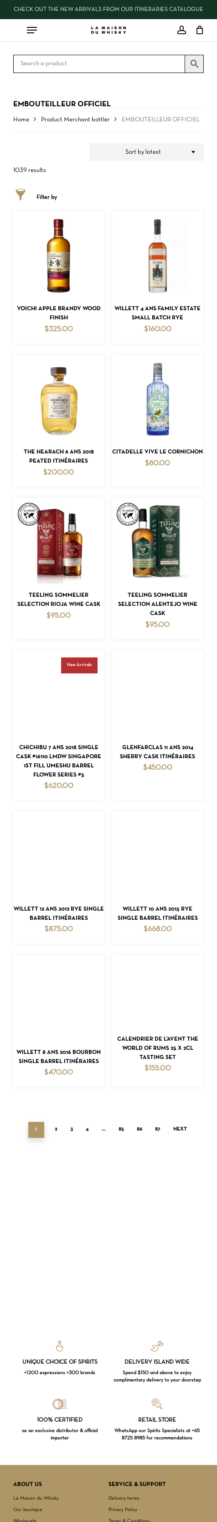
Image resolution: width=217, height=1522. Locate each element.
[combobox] (146, 152)
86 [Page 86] (139, 1129)
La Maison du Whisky (36, 1498)
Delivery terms (124, 1498)
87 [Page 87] (157, 1129)
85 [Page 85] (121, 1129)
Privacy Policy (122, 1509)
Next (180, 1129)
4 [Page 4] (87, 1129)
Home (21, 120)
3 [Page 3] (71, 1129)
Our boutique (27, 1509)
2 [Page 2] (56, 1129)
